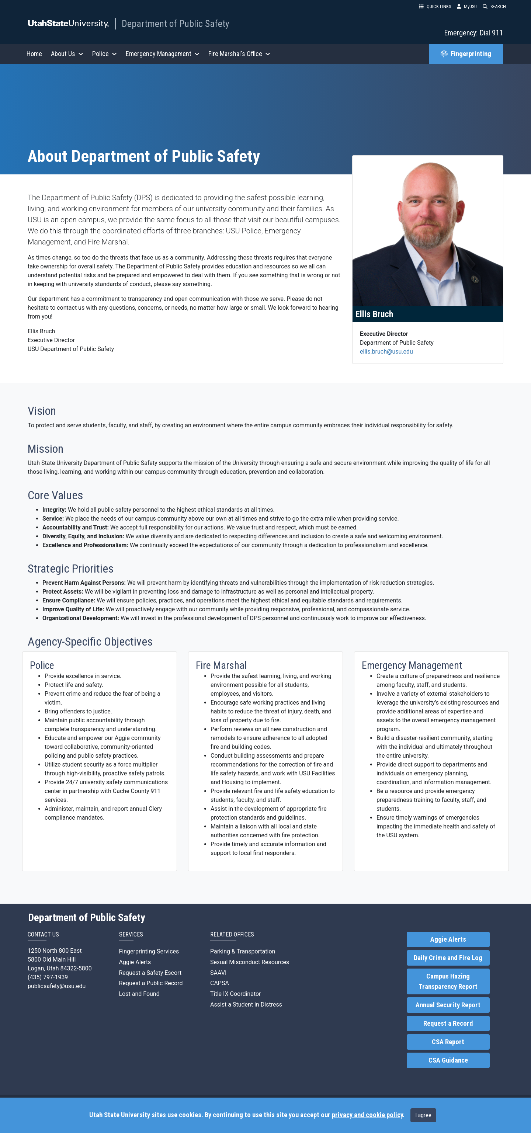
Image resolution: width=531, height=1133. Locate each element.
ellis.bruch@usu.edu (386, 351)
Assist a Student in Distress (246, 1004)
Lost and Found (139, 993)
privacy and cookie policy (367, 1115)
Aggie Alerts (135, 962)
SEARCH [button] (494, 6)
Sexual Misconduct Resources (249, 962)
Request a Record (448, 1023)
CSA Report (448, 1042)
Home (34, 54)
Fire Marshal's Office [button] (239, 54)
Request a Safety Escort (150, 972)
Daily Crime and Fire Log (448, 958)
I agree (423, 1115)
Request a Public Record (151, 983)
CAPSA (219, 983)
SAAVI (218, 972)
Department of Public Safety (175, 23)
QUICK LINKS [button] (435, 6)
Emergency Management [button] (162, 54)
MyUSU (467, 6)
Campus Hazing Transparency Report (448, 981)
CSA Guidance (448, 1060)
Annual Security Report (448, 1005)
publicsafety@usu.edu (57, 986)
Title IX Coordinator (235, 993)
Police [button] (104, 54)
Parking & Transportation (242, 951)
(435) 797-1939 (48, 977)
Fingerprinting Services (149, 951)
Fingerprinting (466, 54)
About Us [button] (67, 54)
